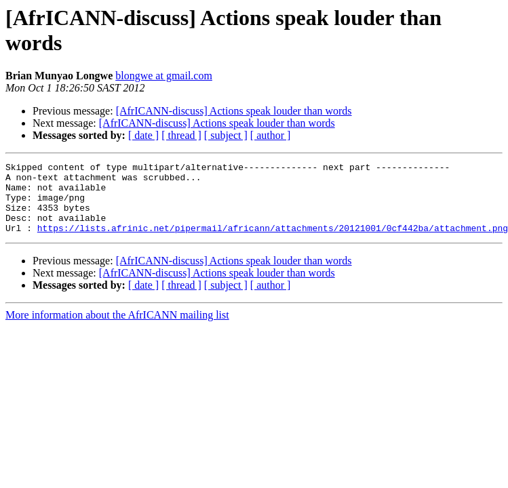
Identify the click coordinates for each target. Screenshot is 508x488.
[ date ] (143, 135)
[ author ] (270, 135)
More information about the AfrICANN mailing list (117, 329)
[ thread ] (181, 135)
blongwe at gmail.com (163, 75)
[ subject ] (226, 135)
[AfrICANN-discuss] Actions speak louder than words (234, 111)
